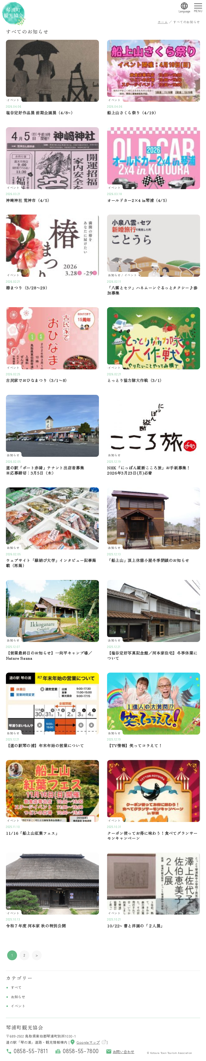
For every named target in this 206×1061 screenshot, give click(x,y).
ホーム (163, 22)
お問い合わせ (120, 1051)
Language (184, 11)
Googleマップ (85, 1042)
